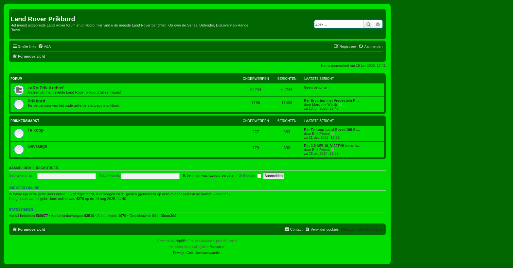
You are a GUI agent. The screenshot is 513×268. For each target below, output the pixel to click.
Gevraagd (37, 146)
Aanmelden (20, 168)
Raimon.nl (217, 247)
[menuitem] (44, 46)
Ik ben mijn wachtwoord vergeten (209, 175)
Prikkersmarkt (24, 121)
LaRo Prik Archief (45, 87)
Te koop (35, 130)
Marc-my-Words (325, 104)
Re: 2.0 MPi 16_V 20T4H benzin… (332, 146)
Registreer (47, 168)
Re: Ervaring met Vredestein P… (331, 100)
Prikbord (36, 100)
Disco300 (168, 216)
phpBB (180, 241)
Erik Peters (321, 133)
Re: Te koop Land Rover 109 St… (332, 130)
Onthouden (250, 175)
